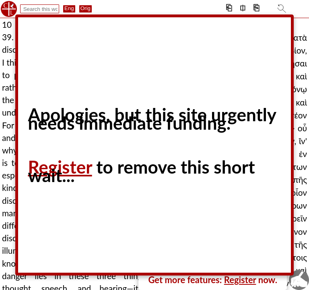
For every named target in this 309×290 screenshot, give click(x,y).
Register (240, 279)
